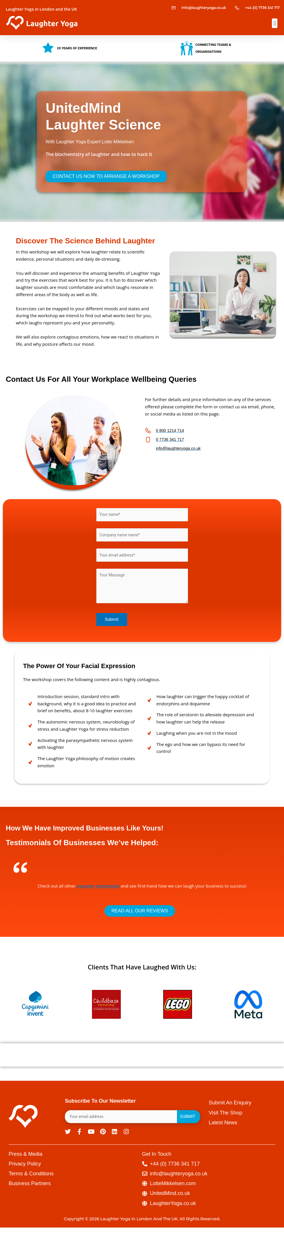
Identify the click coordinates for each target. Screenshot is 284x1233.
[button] (274, 23)
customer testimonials (98, 889)
